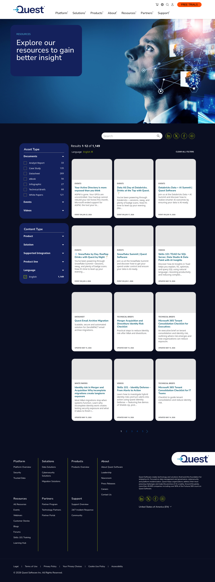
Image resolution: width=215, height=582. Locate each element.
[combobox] (132, 136)
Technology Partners (51, 509)
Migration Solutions (51, 481)
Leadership (106, 472)
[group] (44, 163)
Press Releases (108, 483)
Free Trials (189, 4)
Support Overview (80, 504)
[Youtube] (192, 136)
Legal (16, 566)
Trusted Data (19, 478)
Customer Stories (21, 520)
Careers (104, 489)
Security (17, 472)
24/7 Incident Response (82, 509)
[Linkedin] (169, 136)
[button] (158, 136)
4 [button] (137, 431)
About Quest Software (112, 467)
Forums (17, 532)
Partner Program (49, 504)
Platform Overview (22, 467)
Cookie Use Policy (96, 566)
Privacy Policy (50, 566)
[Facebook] (184, 136)
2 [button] (126, 431)
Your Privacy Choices (72, 566)
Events (16, 509)
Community (77, 515)
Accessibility (117, 566)
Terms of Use (31, 566)
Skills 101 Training (22, 537)
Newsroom (106, 478)
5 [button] (142, 431)
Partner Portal (48, 515)
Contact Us (106, 494)
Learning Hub (19, 543)
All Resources (19, 504)
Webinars (17, 515)
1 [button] (121, 431)
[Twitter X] (176, 136)
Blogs (16, 526)
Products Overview (80, 467)
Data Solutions (49, 467)
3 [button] (131, 431)
